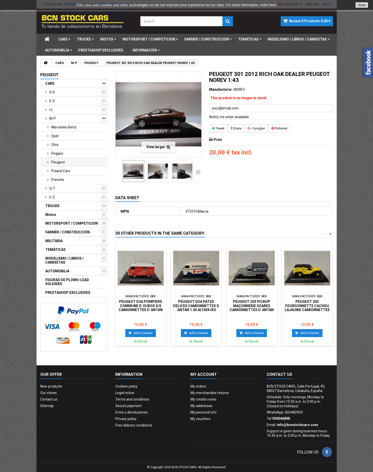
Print (218, 140)
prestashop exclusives (100, 50)
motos (106, 39)
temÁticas (248, 39)
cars (63, 39)
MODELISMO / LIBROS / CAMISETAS (64, 260)
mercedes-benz (64, 127)
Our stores (48, 393)
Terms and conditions (132, 399)
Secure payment (128, 406)
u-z (52, 197)
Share (236, 128)
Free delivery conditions (133, 425)
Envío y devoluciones (131, 412)
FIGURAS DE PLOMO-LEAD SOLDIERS (67, 282)
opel (55, 136)
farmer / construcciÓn (206, 39)
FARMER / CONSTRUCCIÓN (67, 232)
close (362, 5)
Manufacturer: (221, 89)
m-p (52, 118)
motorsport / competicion (149, 39)
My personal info (203, 412)
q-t (52, 188)
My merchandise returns (209, 393)
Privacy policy (126, 419)
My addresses (201, 406)
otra (54, 145)
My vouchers (200, 419)
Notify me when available (229, 117)
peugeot (58, 162)
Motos (50, 215)
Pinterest (279, 128)
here (272, 5)
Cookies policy (126, 386)
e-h (52, 101)
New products (51, 386)
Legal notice (124, 393)
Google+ (256, 128)
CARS (50, 83)
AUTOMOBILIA (57, 271)
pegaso (57, 153)
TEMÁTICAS (55, 250)
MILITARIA (54, 241)
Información (145, 50)
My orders (198, 386)
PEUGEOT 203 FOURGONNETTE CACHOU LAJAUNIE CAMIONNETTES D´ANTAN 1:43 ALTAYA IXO (307, 308)
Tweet (218, 128)
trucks (84, 39)
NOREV (239, 89)
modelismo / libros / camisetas (297, 39)
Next (198, 171)
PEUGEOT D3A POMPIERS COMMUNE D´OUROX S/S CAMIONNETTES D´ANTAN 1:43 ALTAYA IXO (141, 308)
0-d (52, 92)
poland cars (60, 171)
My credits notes (203, 399)
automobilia (57, 50)
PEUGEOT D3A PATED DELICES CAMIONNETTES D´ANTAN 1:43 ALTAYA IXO (196, 306)
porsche (57, 180)
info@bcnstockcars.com (297, 425)
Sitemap (47, 406)
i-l (51, 110)
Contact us (48, 399)
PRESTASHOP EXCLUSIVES (67, 293)
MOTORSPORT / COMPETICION (71, 223)
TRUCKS (52, 206)
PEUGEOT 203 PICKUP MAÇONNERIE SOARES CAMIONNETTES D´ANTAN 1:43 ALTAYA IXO (252, 308)
